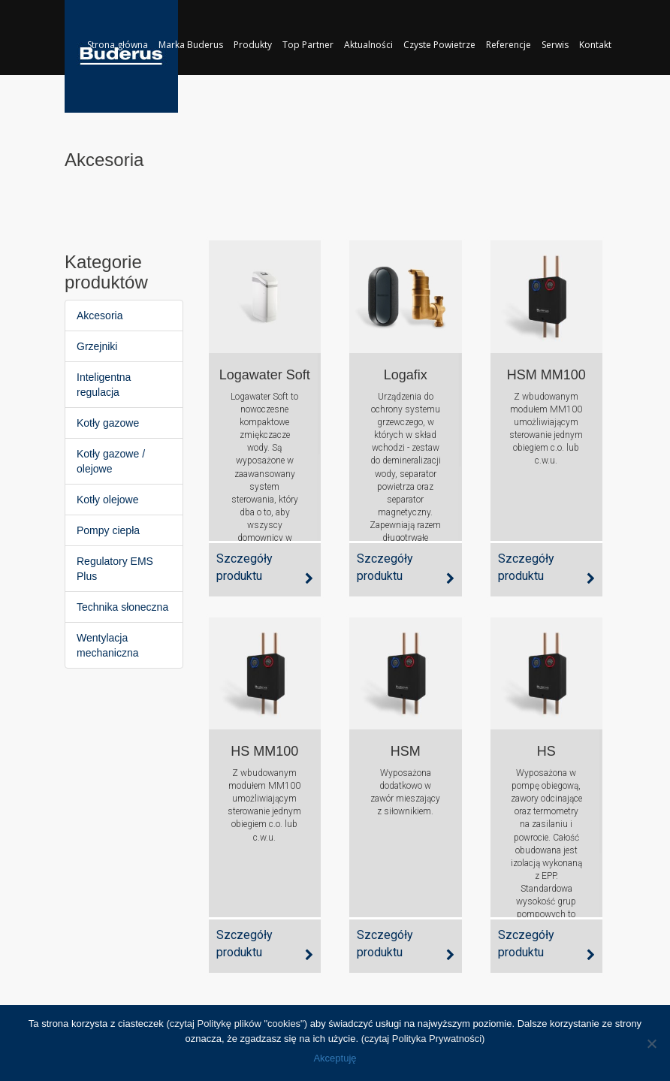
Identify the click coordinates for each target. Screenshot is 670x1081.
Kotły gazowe (108, 423)
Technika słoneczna (122, 607)
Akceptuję (334, 1058)
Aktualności (368, 44)
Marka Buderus (190, 44)
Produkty (253, 44)
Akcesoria (99, 316)
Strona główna (117, 44)
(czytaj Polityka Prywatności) (423, 1038)
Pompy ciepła (108, 530)
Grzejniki (97, 346)
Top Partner (307, 44)
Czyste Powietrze (439, 44)
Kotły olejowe (108, 500)
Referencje (508, 44)
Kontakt (595, 44)
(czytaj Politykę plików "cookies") (236, 1023)
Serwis (555, 44)
